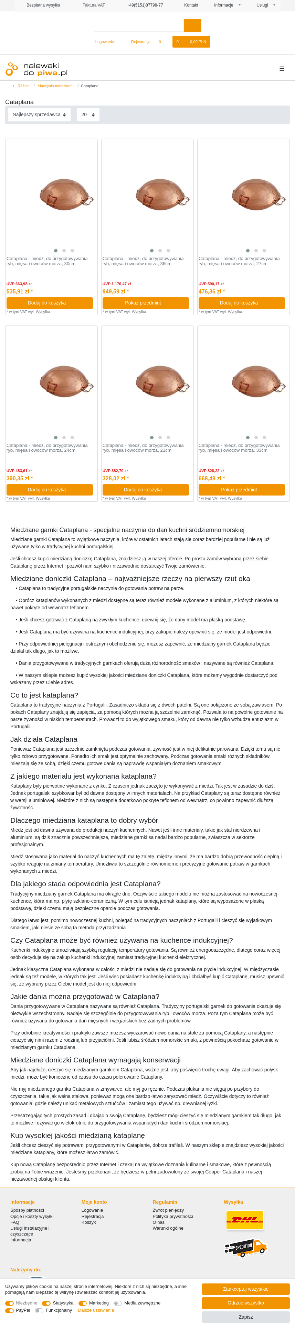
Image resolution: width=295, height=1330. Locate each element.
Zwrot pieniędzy (168, 1210)
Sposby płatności (27, 1210)
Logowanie (92, 1210)
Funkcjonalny (59, 1310)
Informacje (226, 5)
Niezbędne (27, 1303)
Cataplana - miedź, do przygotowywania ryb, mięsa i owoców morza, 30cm (47, 261)
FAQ (14, 1222)
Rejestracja (93, 1216)
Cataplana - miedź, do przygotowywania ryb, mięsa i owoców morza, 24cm (47, 448)
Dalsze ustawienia (96, 1310)
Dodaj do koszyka (58, 303)
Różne (23, 86)
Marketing (99, 1303)
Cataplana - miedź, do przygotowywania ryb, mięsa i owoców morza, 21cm (143, 448)
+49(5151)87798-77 (142, 5)
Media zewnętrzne (142, 1303)
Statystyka (63, 1303)
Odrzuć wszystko (246, 1303)
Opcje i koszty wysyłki (31, 1216)
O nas (159, 1222)
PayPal (23, 1310)
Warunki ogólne (168, 1228)
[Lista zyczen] (163, 42)
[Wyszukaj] (192, 25)
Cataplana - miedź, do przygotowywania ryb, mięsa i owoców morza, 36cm (143, 261)
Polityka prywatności (173, 1216)
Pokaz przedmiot (154, 303)
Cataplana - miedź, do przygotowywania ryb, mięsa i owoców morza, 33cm (239, 448)
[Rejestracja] (136, 42)
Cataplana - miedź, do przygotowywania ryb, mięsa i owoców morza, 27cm (239, 261)
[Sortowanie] (39, 114)
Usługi (264, 5)
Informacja (20, 1239)
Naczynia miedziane (55, 86)
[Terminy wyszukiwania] (139, 25)
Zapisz (246, 1317)
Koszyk (89, 1222)
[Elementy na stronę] (88, 114)
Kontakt (188, 5)
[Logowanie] (102, 42)
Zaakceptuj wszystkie (245, 1289)
